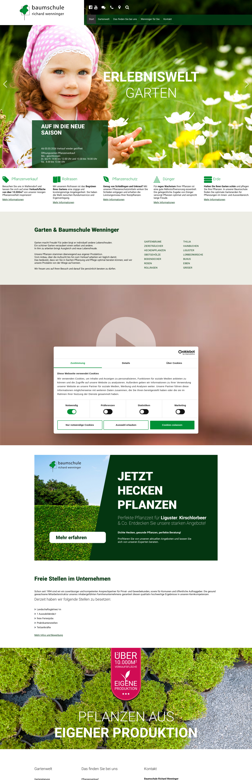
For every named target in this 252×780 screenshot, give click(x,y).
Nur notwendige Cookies (80, 425)
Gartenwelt (105, 19)
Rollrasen (86, 764)
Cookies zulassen (172, 425)
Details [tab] (126, 363)
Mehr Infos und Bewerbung (48, 615)
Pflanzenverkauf (90, 760)
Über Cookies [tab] (174, 363)
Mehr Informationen (13, 199)
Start (92, 19)
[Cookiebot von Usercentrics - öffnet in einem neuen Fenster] (181, 352)
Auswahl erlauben (126, 425)
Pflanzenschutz (89, 776)
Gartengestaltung (43, 764)
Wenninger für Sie (158, 19)
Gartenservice (41, 768)
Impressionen (41, 776)
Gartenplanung (42, 760)
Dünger (85, 768)
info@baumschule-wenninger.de (168, 775)
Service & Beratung (44, 772)
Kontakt (178, 19)
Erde (83, 772)
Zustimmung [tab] (78, 363)
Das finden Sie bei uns (130, 19)
